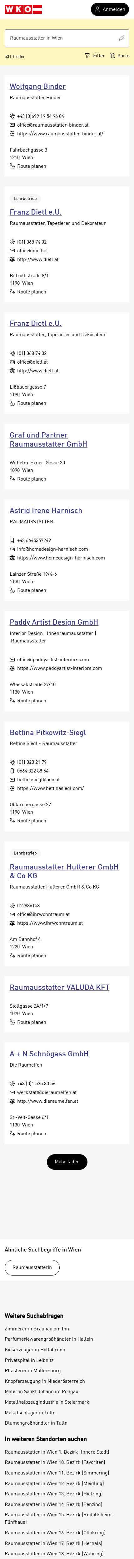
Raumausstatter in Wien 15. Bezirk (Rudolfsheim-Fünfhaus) (59, 1519)
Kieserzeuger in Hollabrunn (35, 1350)
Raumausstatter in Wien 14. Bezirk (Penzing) (53, 1504)
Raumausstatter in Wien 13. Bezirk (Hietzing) (54, 1494)
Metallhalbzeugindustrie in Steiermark (47, 1402)
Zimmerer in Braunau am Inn (37, 1329)
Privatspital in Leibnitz (29, 1360)
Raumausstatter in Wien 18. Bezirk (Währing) (54, 1554)
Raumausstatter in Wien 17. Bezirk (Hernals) (53, 1543)
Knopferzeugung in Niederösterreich (45, 1381)
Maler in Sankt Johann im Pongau (41, 1391)
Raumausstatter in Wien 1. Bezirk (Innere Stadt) (57, 1452)
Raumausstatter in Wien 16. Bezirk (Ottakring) (55, 1533)
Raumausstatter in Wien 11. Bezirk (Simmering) (57, 1473)
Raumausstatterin (32, 1267)
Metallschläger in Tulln (30, 1413)
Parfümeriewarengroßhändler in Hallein (49, 1339)
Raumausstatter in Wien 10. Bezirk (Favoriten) (55, 1462)
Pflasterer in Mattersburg (33, 1370)
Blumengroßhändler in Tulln (36, 1423)
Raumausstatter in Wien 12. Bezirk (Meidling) (54, 1483)
